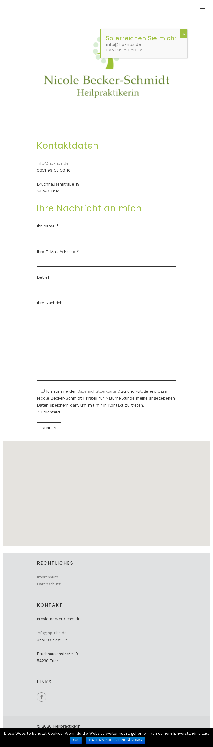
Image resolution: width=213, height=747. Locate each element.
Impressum (47, 577)
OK (75, 740)
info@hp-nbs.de (53, 163)
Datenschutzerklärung (99, 391)
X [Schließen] (184, 34)
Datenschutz (49, 584)
